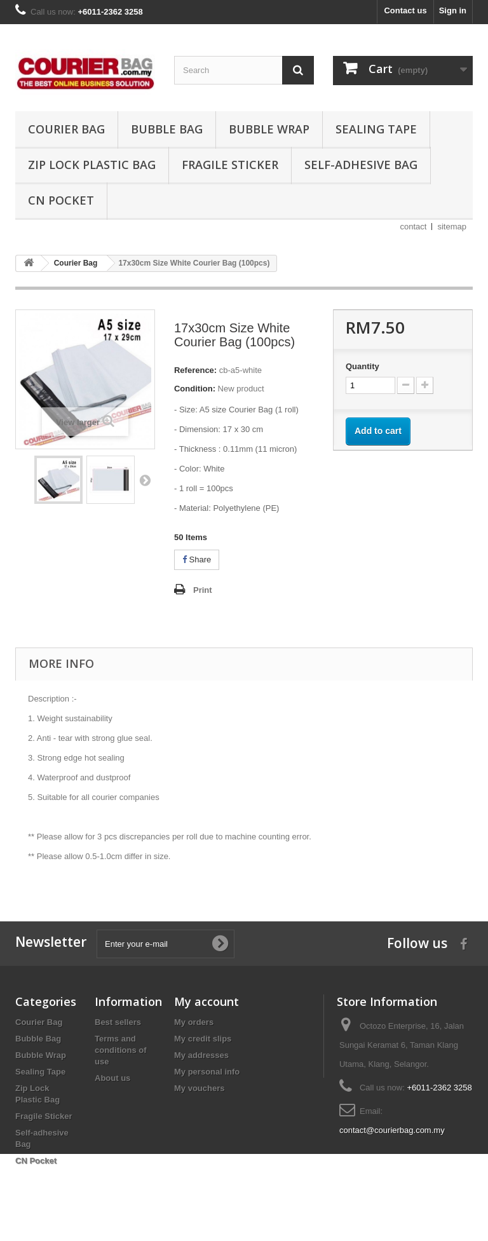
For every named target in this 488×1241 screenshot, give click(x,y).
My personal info (207, 1071)
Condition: (194, 388)
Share (196, 559)
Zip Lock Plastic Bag (92, 164)
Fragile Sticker (230, 164)
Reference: (195, 370)
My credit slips (202, 1038)
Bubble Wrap (269, 129)
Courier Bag (66, 129)
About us (112, 1078)
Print (202, 590)
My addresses (201, 1055)
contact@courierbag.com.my (392, 1130)
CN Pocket (61, 200)
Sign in (452, 10)
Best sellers (118, 1022)
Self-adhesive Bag (360, 164)
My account (206, 1001)
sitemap (451, 226)
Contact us (405, 10)
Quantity (362, 366)
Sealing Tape (376, 129)
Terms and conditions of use (121, 1050)
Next (145, 479)
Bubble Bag (167, 129)
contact (413, 226)
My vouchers (199, 1088)
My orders (194, 1022)
